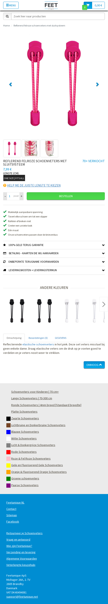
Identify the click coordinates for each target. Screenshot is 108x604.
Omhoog (94, 365)
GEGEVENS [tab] (60, 337)
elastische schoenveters (38, 344)
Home (6, 25)
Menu (11, 5)
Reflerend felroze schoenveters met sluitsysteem (39, 25)
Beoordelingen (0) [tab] (38, 337)
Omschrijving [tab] (14, 337)
